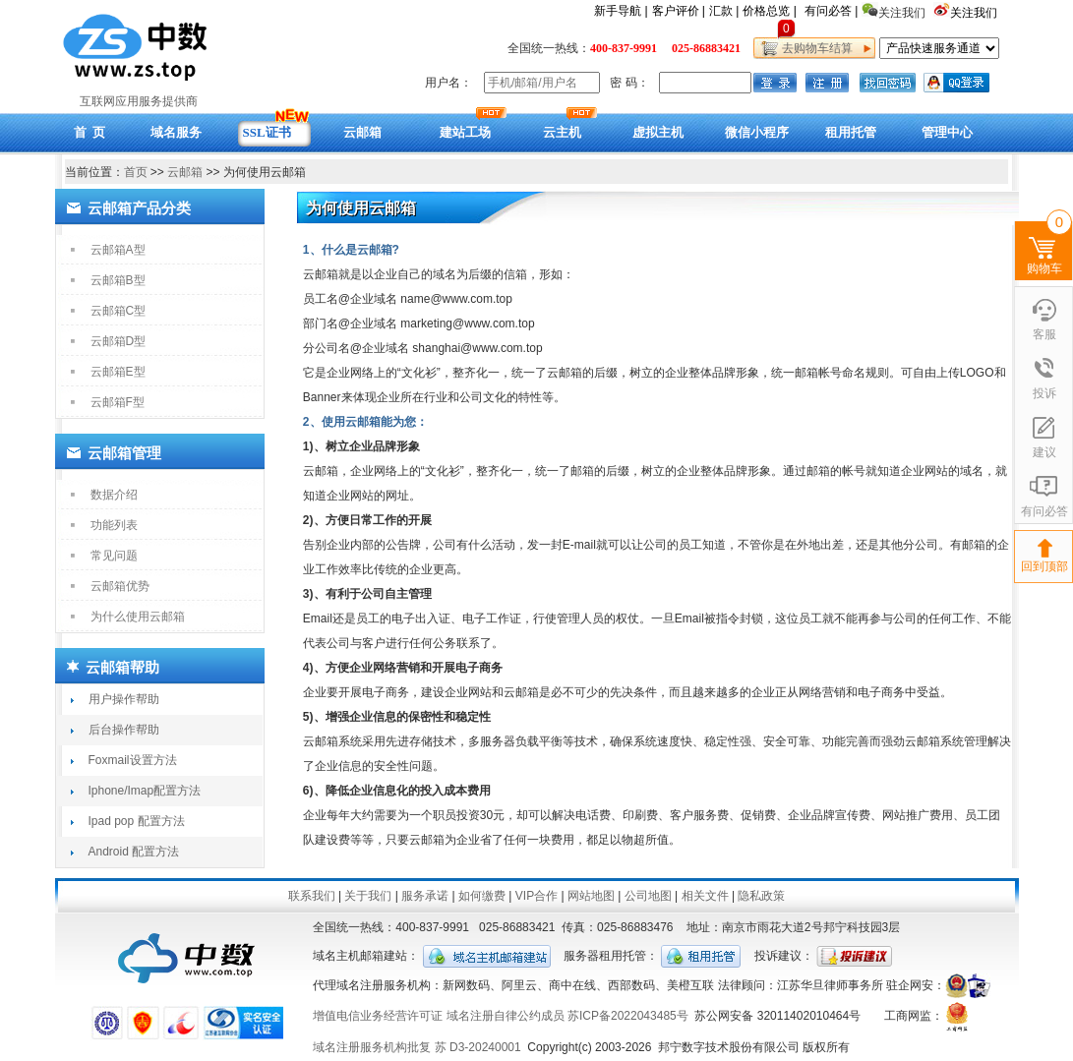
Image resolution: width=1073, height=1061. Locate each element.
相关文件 (705, 896)
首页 (136, 172)
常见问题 (114, 555)
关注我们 (975, 13)
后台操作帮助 (124, 730)
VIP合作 (536, 896)
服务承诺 (424, 896)
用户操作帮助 (124, 699)
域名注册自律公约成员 (506, 1016)
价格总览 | (769, 11)
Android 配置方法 (134, 851)
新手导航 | (620, 11)
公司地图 (648, 896)
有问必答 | (831, 11)
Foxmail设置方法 (133, 760)
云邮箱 (185, 172)
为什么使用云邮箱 (137, 616)
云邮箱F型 (117, 402)
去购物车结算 (815, 48)
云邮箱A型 (118, 250)
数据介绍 (114, 494)
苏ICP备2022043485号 (627, 1016)
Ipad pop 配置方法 (137, 821)
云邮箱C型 (118, 311)
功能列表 (114, 525)
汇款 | (724, 11)
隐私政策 (761, 896)
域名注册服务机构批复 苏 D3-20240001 (416, 1047)
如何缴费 (482, 896)
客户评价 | (678, 11)
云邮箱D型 (118, 341)
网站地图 (591, 896)
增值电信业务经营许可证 (378, 1016)
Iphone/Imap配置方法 (145, 790)
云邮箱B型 (118, 280)
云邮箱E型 (118, 372)
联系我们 (311, 896)
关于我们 (367, 896)
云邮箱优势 (119, 586)
